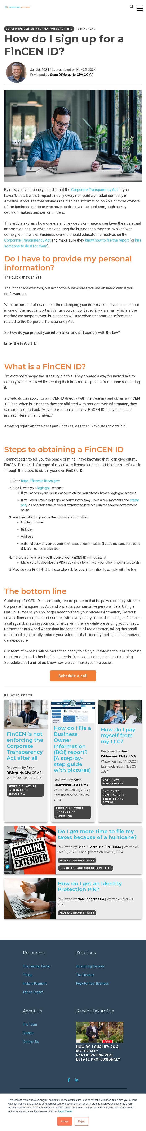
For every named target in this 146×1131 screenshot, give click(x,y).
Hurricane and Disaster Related (87, 867)
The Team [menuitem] (30, 1023)
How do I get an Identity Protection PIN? (92, 886)
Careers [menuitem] (28, 1032)
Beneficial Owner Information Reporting (39, 28)
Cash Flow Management (113, 781)
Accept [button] (64, 1121)
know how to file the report (107, 240)
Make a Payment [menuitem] (35, 982)
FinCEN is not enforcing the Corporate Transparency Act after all (25, 746)
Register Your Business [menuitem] (92, 982)
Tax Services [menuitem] (85, 974)
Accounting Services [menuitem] (90, 965)
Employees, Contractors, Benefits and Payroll (114, 796)
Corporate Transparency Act (27, 240)
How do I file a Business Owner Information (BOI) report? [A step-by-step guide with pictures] (72, 749)
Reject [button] (81, 1121)
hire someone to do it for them (29, 245)
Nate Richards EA (93, 899)
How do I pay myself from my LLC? (118, 735)
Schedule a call (73, 675)
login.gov (43, 487)
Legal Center (65, 1111)
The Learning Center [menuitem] (37, 965)
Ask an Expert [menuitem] (33, 991)
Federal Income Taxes (78, 860)
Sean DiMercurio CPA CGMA (71, 75)
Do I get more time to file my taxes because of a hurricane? (99, 834)
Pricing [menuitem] (27, 974)
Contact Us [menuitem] (31, 1041)
